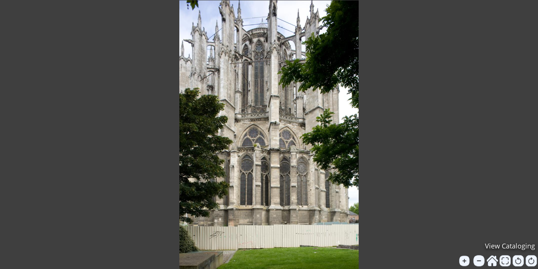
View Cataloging (510, 245)
